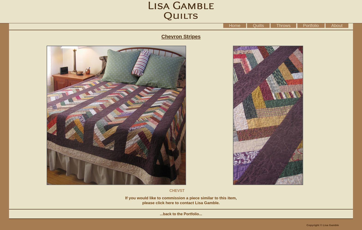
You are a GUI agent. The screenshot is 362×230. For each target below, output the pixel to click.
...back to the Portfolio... (181, 214)
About (337, 25)
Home (235, 25)
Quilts (258, 25)
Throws (283, 25)
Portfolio (311, 25)
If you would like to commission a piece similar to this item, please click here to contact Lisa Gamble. (181, 200)
